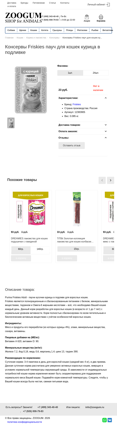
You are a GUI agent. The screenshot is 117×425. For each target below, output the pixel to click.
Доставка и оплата (11, 4)
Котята (44, 30)
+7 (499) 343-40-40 (49, 16)
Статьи (52, 3)
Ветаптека (108, 30)
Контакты (64, 3)
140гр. (40, 249)
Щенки (22, 30)
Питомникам (39, 3)
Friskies (77, 104)
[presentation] (102, 180)
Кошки (33, 30)
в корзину (21, 258)
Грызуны (57, 30)
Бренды (24, 3)
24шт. (96, 73)
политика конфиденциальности (24, 422)
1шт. (70, 73)
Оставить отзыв (71, 145)
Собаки (11, 30)
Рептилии (82, 30)
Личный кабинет (98, 5)
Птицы (69, 30)
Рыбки (94, 30)
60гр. (21, 249)
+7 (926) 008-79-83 (49, 20)
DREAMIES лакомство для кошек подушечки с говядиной (29, 240)
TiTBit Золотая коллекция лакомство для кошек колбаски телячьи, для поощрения (74, 240)
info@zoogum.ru (94, 407)
